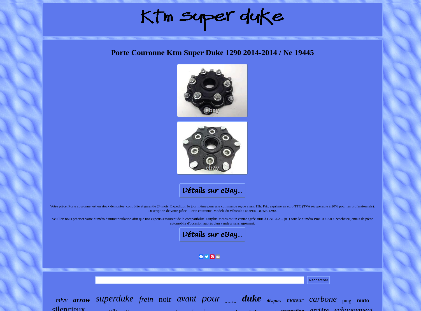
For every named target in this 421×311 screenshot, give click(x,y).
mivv (62, 299)
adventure (231, 302)
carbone (323, 298)
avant (186, 298)
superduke (114, 298)
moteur (295, 300)
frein (146, 299)
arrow (81, 299)
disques (274, 300)
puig (346, 300)
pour (211, 298)
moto (363, 300)
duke (251, 298)
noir (165, 299)
